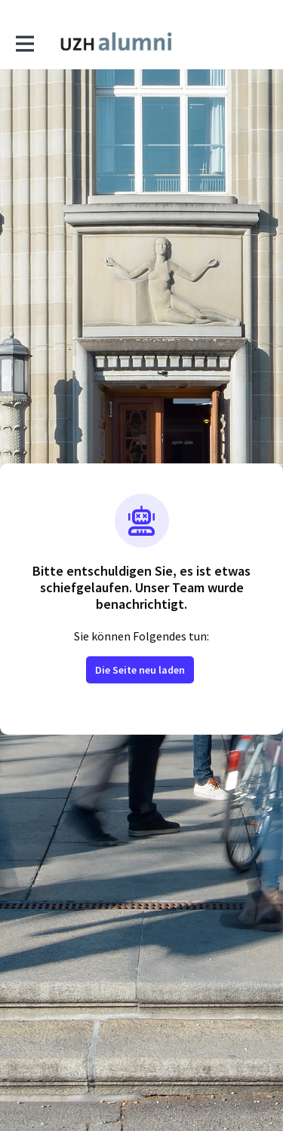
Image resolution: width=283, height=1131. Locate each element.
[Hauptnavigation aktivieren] (24, 43)
